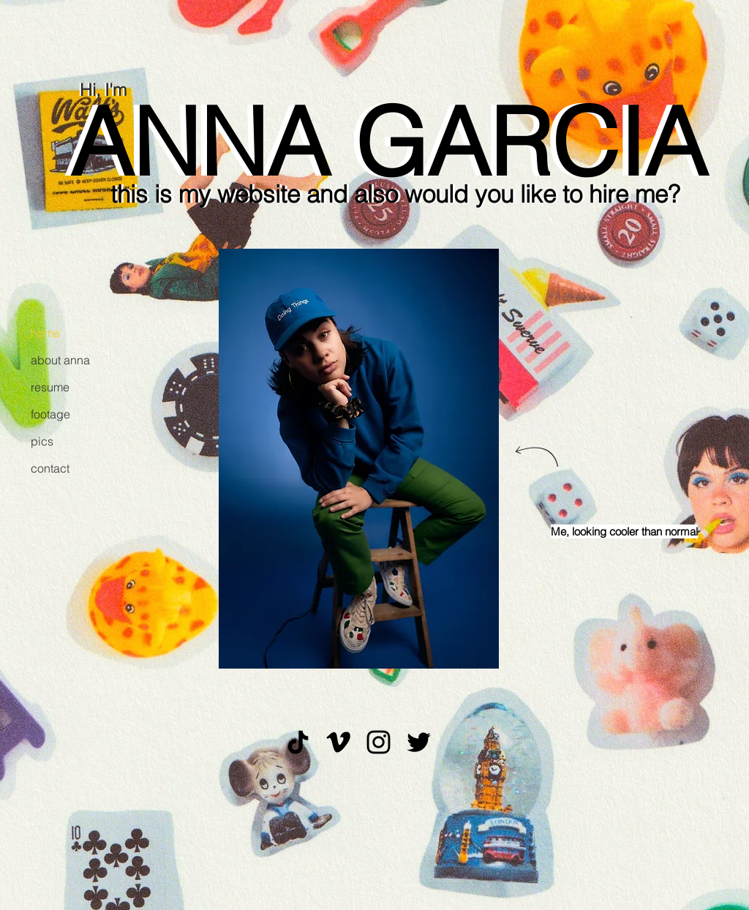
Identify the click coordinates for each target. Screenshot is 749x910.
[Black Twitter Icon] (418, 742)
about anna (60, 360)
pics (42, 441)
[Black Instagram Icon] (378, 742)
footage (50, 414)
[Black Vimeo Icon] (338, 742)
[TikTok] (298, 742)
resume (50, 387)
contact (50, 468)
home (45, 333)
